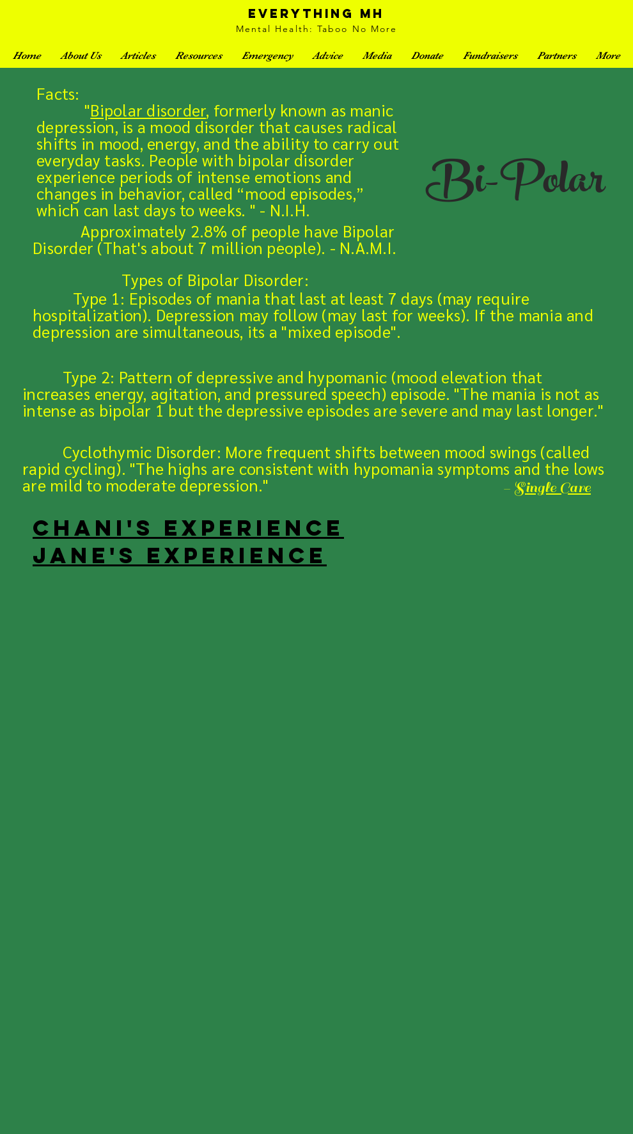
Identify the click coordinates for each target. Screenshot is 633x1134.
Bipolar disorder (148, 109)
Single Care (552, 487)
